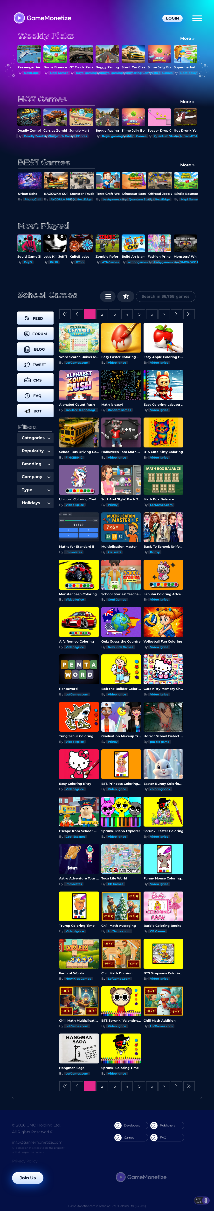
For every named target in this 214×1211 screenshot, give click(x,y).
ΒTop (106, 262)
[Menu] (197, 18)
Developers (127, 1125)
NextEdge (57, 73)
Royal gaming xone (116, 73)
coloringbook (160, 789)
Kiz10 (28, 73)
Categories (36, 437)
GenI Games (117, 599)
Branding (36, 463)
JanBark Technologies (82, 410)
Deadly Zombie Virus (66, 136)
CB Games (115, 884)
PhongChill (58, 199)
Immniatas (74, 552)
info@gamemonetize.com (37, 1142)
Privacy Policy (24, 1161)
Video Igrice (117, 362)
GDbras (107, 136)
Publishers (162, 1125)
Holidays (36, 502)
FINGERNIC (74, 457)
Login (172, 18)
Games (124, 1137)
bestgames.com (140, 199)
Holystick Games (88, 136)
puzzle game (160, 742)
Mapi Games (85, 73)
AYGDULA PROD (88, 199)
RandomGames (119, 410)
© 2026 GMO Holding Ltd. (36, 1125)
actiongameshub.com (170, 262)
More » (187, 38)
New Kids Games (120, 647)
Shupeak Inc (33, 136)
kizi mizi (114, 552)
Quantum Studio (192, 136)
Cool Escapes (75, 836)
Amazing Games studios (172, 73)
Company (36, 476)
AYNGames (136, 262)
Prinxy (112, 505)
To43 (27, 262)
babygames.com (192, 262)
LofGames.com (77, 362)
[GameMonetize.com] (42, 18)
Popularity (36, 450)
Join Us (28, 1178)
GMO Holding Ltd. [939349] (128, 1206)
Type (36, 489)
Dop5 (54, 262)
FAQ (158, 1137)
